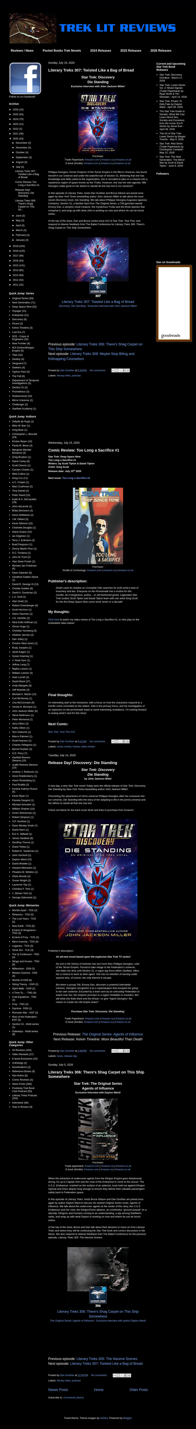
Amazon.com (92, 159)
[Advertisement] (98, 409)
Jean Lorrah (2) (20, 677)
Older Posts (139, 1390)
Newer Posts (58, 1390)
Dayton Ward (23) (22, 859)
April (19, 225)
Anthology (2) (19, 1062)
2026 (16, 109)
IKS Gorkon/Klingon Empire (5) (23, 349)
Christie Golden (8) (22, 588)
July (18, 166)
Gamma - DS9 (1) (22, 1008)
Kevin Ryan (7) (20, 795)
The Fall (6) (18, 376)
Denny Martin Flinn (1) (24, 548)
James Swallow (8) (22, 838)
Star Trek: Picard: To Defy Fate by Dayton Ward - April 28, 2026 (171, 104)
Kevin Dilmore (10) (22, 523)
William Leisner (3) (22, 672)
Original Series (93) (22, 298)
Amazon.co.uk (123, 159)
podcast (76, 375)
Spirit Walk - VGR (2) (23, 988)
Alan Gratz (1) (20, 601)
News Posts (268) (22, 1083)
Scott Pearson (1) (21, 740)
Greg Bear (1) (19, 429)
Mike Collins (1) (20, 473)
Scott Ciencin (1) (21, 465)
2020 (16, 138)
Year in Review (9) (22, 1106)
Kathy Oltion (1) (20, 727)
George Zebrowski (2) (24, 897)
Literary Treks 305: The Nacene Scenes (107, 1359)
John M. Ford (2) (21, 557)
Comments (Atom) (74, 1397)
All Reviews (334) (21, 1050)
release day (70, 1056)
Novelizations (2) (21, 1067)
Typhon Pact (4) (21, 371)
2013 (16, 275)
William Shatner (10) (23, 808)
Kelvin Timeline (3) (22, 327)
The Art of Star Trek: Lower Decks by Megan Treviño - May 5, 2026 (172, 136)
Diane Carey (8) (21, 461)
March (20, 230)
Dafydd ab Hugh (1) (23, 421)
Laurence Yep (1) (21, 884)
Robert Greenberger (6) (25, 605)
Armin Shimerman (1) (24, 812)
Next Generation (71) (23, 302)
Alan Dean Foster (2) (23, 561)
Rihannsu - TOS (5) (22, 914)
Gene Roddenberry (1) (24, 776)
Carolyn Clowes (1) (22, 469)
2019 (16, 246)
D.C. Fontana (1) (21, 552)
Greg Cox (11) (20, 478)
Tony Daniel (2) (20, 490)
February (21, 235)
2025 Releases (130, 50)
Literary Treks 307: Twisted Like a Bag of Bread (91, 70)
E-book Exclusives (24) (25, 1058)
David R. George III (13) (25, 584)
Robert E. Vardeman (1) (25, 851)
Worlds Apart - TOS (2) (24, 910)
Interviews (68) (20, 1102)
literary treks (64, 375)
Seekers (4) (18, 367)
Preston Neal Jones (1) (25, 643)
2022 (16, 128)
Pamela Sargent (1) (23, 800)
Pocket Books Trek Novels (62, 50)
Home (99, 1390)
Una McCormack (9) (23, 702)
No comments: (98, 370)
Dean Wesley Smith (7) (25, 825)
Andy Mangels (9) (22, 685)
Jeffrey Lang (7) (20, 664)
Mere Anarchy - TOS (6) (25, 941)
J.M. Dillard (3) (20, 519)
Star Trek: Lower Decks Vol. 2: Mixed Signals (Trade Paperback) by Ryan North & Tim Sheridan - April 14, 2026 (173, 91)
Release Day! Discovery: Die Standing (82, 763)
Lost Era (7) (18, 332)
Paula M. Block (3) (22, 445)
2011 (16, 284)
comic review (64, 746)
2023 (16, 124)
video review (88, 746)
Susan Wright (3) (21, 880)
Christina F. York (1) (23, 888)
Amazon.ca (107, 159)
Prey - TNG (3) (20, 1004)
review (76, 746)
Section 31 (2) (20, 387)
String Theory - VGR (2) (25, 984)
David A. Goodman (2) (24, 592)
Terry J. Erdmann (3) (23, 540)
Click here (53, 619)
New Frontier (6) (21, 343)
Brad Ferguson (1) (22, 544)
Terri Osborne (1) (21, 732)
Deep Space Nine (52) (24, 306)
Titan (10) (17, 354)
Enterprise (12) (20, 315)
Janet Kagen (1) (21, 651)
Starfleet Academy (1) (24, 408)
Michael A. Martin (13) (24, 694)
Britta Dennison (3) (22, 510)
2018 (16, 250)
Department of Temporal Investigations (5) (25, 382)
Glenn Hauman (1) (22, 613)
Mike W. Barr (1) (21, 425)
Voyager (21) (19, 310)
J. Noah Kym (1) (21, 660)
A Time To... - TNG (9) (24, 992)
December (22, 142)
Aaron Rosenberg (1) (23, 780)
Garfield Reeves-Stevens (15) (21, 759)
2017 (16, 255)
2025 (16, 114)
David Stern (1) (20, 829)
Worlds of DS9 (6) (22, 980)
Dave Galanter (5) (22, 572)
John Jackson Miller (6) (25, 711)
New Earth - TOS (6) (23, 925)
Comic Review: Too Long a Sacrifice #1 (83, 450)
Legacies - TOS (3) (22, 945)
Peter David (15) (21, 495)
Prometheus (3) (20, 391)
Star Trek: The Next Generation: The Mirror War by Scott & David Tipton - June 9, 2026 (172, 161)
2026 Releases (160, 50)
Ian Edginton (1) (21, 536)
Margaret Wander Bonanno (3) (21, 451)
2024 (16, 119)
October (20, 152)
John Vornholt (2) (21, 855)
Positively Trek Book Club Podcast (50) (23, 1090)
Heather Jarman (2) (23, 634)
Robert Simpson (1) (23, 817)
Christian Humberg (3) (24, 630)
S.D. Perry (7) (19, 753)
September (22, 157)
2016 (16, 260)
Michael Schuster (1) (23, 804)
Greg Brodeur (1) (21, 457)
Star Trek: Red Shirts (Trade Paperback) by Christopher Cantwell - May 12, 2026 (171, 148)
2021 (16, 133)
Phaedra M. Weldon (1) (25, 872)
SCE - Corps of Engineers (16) (20, 338)
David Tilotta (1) (20, 846)
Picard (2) (17, 323)
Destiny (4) (18, 359)
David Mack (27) (21, 681)
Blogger (127, 1418)
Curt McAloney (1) (22, 698)
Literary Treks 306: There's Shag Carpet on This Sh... (25, 205)
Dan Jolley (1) (19, 639)
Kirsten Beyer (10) (22, 441)
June (19, 215)
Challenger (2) (20, 404)
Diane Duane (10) (22, 531)
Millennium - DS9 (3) (23, 968)
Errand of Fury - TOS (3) (25, 937)
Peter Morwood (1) (22, 719)
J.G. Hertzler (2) (21, 618)
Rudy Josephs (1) (22, 647)
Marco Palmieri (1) (22, 736)
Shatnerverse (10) (22, 396)
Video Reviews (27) (22, 1054)
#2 (76, 478)
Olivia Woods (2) (21, 876)
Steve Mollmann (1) (23, 715)
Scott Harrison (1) (22, 609)
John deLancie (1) (22, 506)
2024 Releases (100, 50)
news (60, 1056)
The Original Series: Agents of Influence (112, 1034)
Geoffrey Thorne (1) (23, 842)
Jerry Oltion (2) (20, 723)
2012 (16, 279)
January (20, 239)
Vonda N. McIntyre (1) (24, 706)
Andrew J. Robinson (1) (25, 771)
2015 (16, 265)
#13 (61, 731)
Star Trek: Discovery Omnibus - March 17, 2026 (171, 77)
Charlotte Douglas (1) (24, 527)
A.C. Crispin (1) (20, 482)
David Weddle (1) (21, 863)
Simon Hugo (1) (20, 626)
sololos (104, 1418)
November (22, 147)
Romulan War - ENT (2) (25, 1012)
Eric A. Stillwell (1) (22, 833)
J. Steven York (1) (22, 893)
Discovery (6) (19, 319)
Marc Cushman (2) (22, 486)
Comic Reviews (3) (22, 1079)
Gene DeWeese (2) (22, 514)
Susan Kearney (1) (22, 656)
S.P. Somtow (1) (21, 821)
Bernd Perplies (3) (22, 749)
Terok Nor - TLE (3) (22, 950)
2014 (16, 270)
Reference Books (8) (23, 1071)
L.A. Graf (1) (19, 596)
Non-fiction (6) (20, 1075)
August (20, 162)
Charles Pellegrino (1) (24, 744)
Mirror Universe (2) (22, 400)
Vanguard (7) (19, 363)
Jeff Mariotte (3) (20, 689)
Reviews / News (22, 50)
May (18, 220)
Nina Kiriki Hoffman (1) (24, 622)
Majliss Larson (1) (22, 668)
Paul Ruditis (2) (20, 784)
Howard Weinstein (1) (24, 867)
